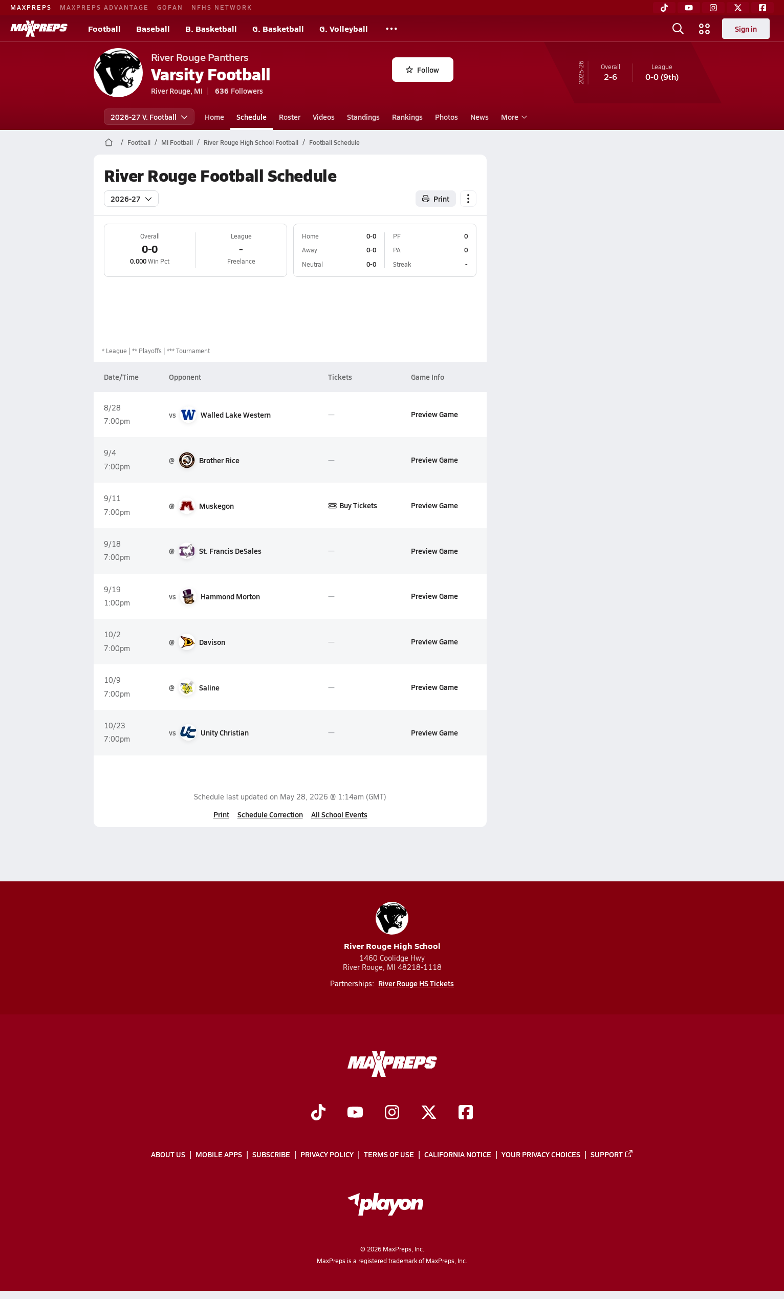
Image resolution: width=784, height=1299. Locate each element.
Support (612, 1154)
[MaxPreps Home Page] (109, 142)
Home (214, 117)
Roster (289, 117)
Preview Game (434, 414)
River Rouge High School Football (251, 142)
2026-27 (131, 198)
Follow (422, 69)
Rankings (407, 117)
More (513, 117)
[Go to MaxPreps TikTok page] (318, 1113)
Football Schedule (334, 142)
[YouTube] (689, 7)
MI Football (177, 142)
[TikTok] (664, 7)
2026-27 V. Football (149, 117)
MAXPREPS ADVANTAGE (104, 7)
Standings (363, 117)
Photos (446, 117)
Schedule (251, 117)
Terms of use (389, 1154)
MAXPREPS (31, 7)
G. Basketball (278, 28)
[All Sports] (391, 28)
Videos (324, 117)
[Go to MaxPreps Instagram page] (392, 1113)
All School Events (339, 814)
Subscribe (271, 1154)
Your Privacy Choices (541, 1154)
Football (104, 28)
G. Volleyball (343, 28)
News (479, 117)
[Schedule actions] (468, 198)
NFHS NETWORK (221, 7)
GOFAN (170, 7)
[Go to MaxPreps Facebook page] (466, 1113)
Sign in (746, 29)
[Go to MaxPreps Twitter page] (429, 1113)
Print (221, 814)
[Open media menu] (704, 28)
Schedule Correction (269, 814)
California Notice (457, 1154)
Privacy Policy (327, 1154)
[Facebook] (762, 7)
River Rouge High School (392, 926)
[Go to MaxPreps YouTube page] (355, 1113)
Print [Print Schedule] (435, 198)
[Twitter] (738, 7)
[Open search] (678, 28)
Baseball (153, 28)
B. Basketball (211, 28)
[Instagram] (713, 7)
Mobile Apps (218, 1154)
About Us (168, 1154)
